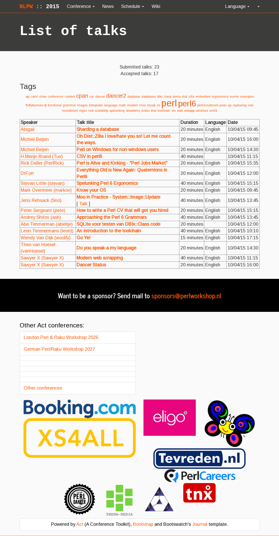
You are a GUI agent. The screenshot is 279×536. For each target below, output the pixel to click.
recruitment (70, 110)
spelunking (117, 110)
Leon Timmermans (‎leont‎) (47, 230)
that (153, 110)
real (250, 105)
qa (230, 105)
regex (83, 110)
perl (169, 103)
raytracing (240, 105)
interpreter (96, 105)
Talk (83, 203)
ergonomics (220, 96)
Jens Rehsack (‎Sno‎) (41, 200)
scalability (101, 110)
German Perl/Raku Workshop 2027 (59, 349)
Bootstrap (143, 524)
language (110, 105)
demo (177, 96)
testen (145, 110)
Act (79, 524)
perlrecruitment (207, 105)
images (82, 105)
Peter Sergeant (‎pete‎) (43, 210)
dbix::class (164, 96)
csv (91, 96)
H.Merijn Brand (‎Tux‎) (42, 156)
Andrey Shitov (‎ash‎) (41, 217)
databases (148, 96)
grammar (69, 105)
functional (55, 105)
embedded (203, 96)
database (133, 96)
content (70, 96)
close (42, 96)
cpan (82, 96)
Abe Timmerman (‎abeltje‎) (47, 224)
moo (142, 105)
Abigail (27, 129)
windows (202, 110)
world (213, 110)
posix (223, 105)
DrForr (27, 173)
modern (132, 105)
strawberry (133, 110)
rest (90, 110)
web (180, 110)
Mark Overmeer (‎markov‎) (46, 190)
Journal (199, 524)
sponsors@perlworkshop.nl (186, 295)
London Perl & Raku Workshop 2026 (61, 337)
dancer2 (116, 96)
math (122, 105)
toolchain (163, 110)
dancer (100, 96)
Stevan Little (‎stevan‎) (43, 183)
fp (45, 105)
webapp (189, 110)
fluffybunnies (34, 105)
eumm (234, 96)
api (28, 96)
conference (55, 96)
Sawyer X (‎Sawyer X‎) (42, 257)
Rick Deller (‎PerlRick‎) (42, 163)
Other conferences (43, 388)
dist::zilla (188, 96)
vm (174, 110)
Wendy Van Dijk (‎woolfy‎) (46, 237)
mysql (151, 105)
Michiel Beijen (35, 139)
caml (34, 96)
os (158, 105)
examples (247, 96)
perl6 (187, 103)
